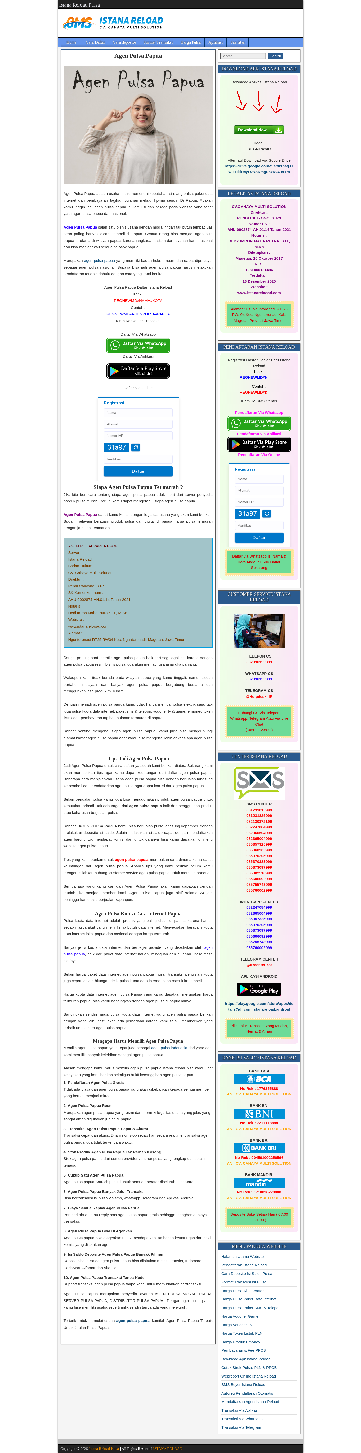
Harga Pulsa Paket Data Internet (248, 1299)
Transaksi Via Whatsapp (242, 1419)
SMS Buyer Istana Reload (243, 1384)
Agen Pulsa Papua (138, 55)
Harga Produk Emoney (240, 1342)
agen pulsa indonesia (169, 1048)
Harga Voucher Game (239, 1316)
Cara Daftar (95, 42)
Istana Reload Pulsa (79, 5)
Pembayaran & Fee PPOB (243, 1350)
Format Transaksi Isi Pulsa (243, 1282)
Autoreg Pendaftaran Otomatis (247, 1393)
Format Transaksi (158, 42)
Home (71, 42)
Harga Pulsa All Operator (242, 1290)
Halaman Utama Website (242, 1256)
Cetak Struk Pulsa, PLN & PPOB (249, 1367)
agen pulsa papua (99, 260)
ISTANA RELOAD (167, 1449)
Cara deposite (124, 42)
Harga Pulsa (191, 42)
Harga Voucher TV (237, 1325)
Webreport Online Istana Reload (248, 1376)
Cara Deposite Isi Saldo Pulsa (246, 1273)
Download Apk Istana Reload (246, 1359)
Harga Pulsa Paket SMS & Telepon (250, 1308)
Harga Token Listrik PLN (241, 1333)
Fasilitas (238, 42)
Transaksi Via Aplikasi (239, 1410)
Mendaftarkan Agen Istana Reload (250, 1401)
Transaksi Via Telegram (241, 1427)
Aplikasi (215, 42)
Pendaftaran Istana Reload (244, 1265)
